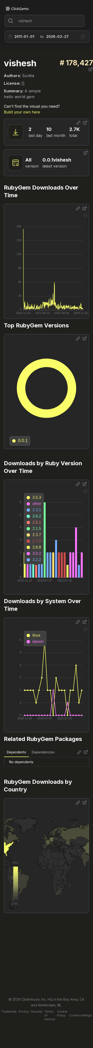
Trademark (9, 1011)
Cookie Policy (62, 1013)
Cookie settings (80, 1015)
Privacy (24, 1011)
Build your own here (22, 112)
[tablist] (30, 752)
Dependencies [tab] (43, 752)
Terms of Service (49, 1015)
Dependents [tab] (16, 752)
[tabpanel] (46, 762)
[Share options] (78, 122)
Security (36, 1011)
